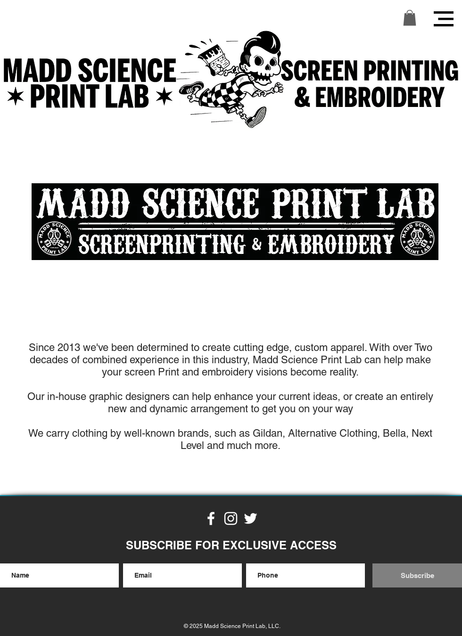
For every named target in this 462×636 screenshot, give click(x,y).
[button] (409, 17)
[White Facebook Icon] (211, 518)
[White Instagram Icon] (230, 518)
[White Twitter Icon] (250, 518)
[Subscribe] (417, 575)
